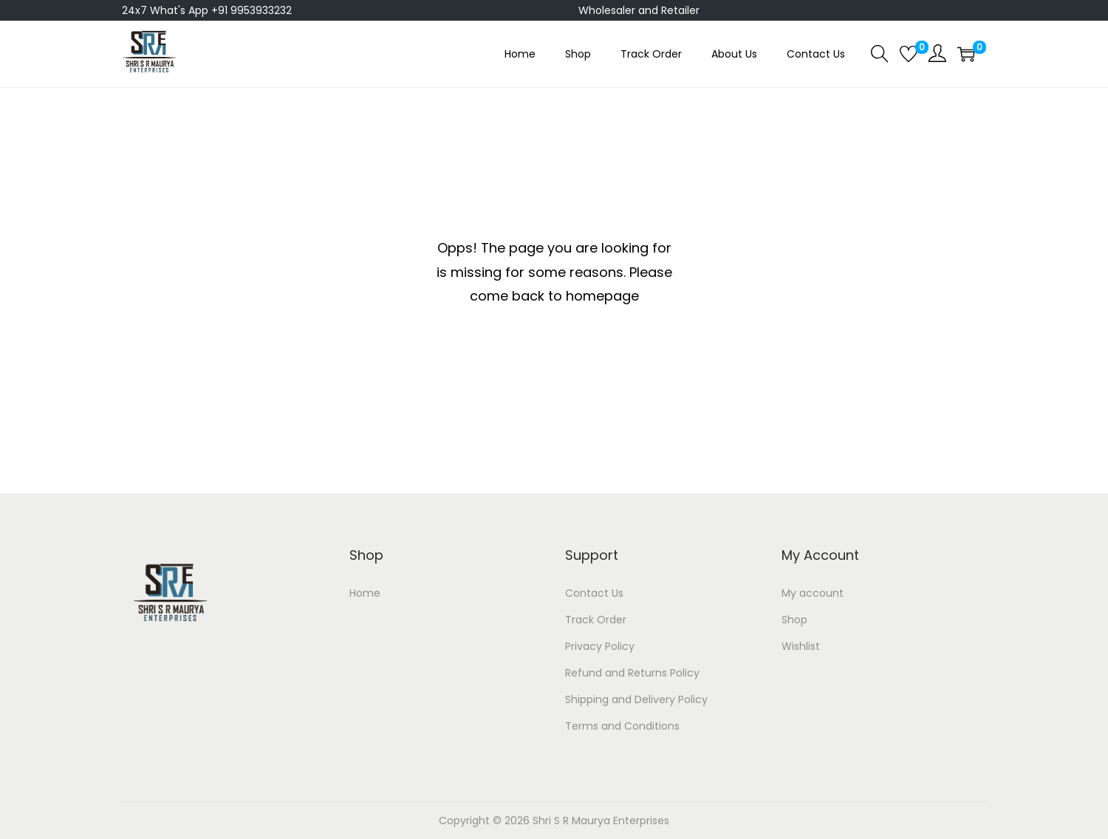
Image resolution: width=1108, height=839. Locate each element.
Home (364, 593)
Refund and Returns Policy (632, 672)
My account (813, 593)
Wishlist (801, 646)
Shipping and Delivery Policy (636, 699)
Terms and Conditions (622, 726)
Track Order (595, 619)
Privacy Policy (600, 646)
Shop (794, 619)
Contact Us (594, 593)
